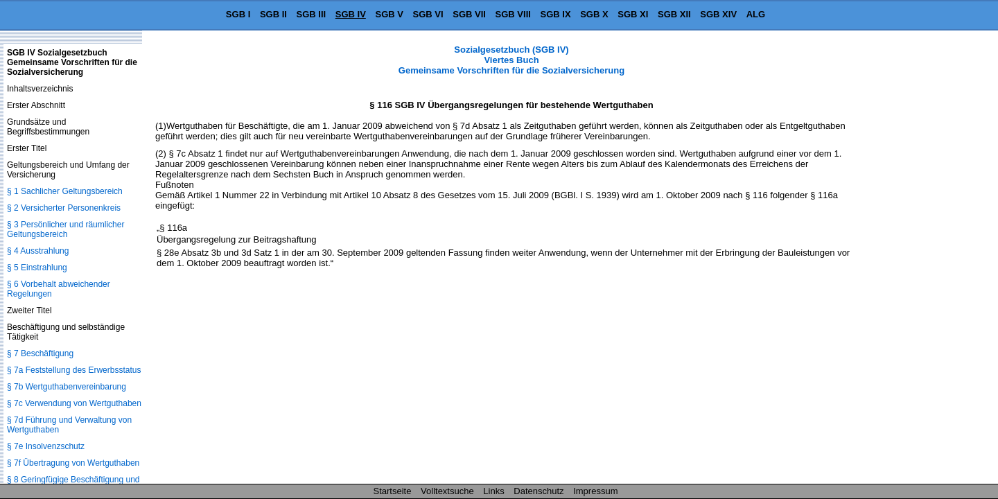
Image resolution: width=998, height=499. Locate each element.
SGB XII (674, 14)
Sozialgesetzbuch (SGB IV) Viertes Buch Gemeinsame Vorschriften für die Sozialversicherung (511, 60)
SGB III (311, 14)
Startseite (393, 491)
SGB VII (469, 14)
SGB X (594, 14)
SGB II (273, 14)
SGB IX (556, 14)
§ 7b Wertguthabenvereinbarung (66, 387)
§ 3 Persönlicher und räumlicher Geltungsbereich (65, 229)
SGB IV (350, 14)
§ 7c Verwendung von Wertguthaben (74, 403)
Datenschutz (538, 491)
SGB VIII (513, 14)
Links (493, 491)
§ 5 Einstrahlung (37, 267)
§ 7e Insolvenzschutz (46, 446)
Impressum (595, 491)
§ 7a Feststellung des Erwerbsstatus (74, 370)
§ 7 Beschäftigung (40, 353)
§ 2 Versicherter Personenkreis (64, 208)
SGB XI (633, 14)
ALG (755, 14)
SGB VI (428, 14)
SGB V (389, 14)
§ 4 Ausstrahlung (38, 251)
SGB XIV (718, 14)
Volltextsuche (447, 491)
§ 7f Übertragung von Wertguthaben (73, 463)
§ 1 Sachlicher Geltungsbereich (65, 191)
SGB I (238, 14)
